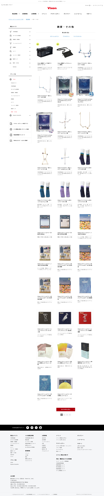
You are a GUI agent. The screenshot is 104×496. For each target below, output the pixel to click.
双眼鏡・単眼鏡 (14, 92)
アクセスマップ (45, 450)
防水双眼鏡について (60, 466)
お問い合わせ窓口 (81, 445)
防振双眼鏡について (60, 468)
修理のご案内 (80, 447)
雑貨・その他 (14, 111)
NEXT (70, 415)
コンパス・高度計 (15, 105)
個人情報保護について (31, 494)
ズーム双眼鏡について (61, 470)
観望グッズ (13, 108)
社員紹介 (44, 445)
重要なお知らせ (28, 458)
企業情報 (35, 13)
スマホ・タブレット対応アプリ (19, 123)
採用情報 (44, 447)
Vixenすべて (13, 82)
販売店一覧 (44, 449)
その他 (26, 455)
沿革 (43, 443)
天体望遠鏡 (13, 86)
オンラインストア (98, 5)
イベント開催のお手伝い (61, 437)
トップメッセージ (46, 441)
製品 (26, 456)
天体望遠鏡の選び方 (29, 437)
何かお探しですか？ (7, 5)
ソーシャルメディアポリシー (44, 494)
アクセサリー (66, 36)
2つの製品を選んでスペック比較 (19, 129)
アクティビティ (55, 13)
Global (88, 5)
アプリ (11, 456)
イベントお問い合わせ (61, 439)
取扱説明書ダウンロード (17, 135)
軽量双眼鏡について (60, 465)
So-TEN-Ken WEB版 (30, 447)
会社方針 (44, 437)
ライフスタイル (77, 36)
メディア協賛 (59, 447)
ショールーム (78, 13)
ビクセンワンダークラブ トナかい (84, 449)
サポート (89, 13)
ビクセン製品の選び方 (62, 455)
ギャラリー (67, 13)
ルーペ (12, 102)
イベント (44, 13)
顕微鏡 (12, 99)
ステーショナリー (54, 36)
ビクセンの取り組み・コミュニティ (63, 445)
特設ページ (58, 451)
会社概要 (44, 439)
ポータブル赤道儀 (15, 89)
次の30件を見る (65, 409)
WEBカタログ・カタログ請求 (18, 140)
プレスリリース (28, 460)
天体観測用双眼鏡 (60, 463)
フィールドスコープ (15, 95)
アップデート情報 (29, 441)
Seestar (12, 454)
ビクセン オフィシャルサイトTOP (16, 19)
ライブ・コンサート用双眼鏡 (62, 461)
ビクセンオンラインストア (18, 494)
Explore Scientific (14, 464)
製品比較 (27, 439)
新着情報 (25, 13)
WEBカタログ (28, 445)
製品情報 (16, 13)
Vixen (11, 462)
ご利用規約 (55, 494)
